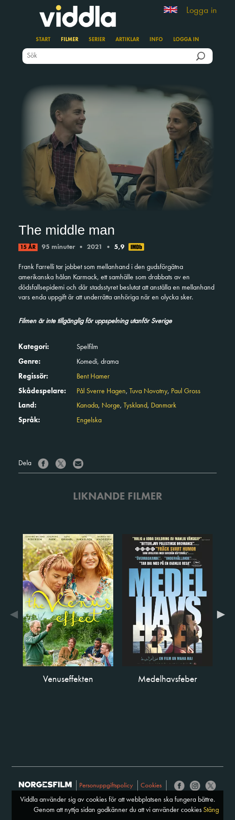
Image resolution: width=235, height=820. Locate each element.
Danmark (163, 405)
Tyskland (135, 405)
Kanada (87, 405)
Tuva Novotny (148, 391)
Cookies (151, 785)
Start (43, 39)
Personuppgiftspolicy (106, 785)
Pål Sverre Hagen (101, 391)
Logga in (201, 10)
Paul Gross (186, 391)
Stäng (211, 810)
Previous (16, 614)
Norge (111, 405)
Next (219, 614)
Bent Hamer (93, 376)
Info (156, 39)
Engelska (89, 420)
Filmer (69, 39)
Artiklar (127, 39)
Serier (97, 39)
